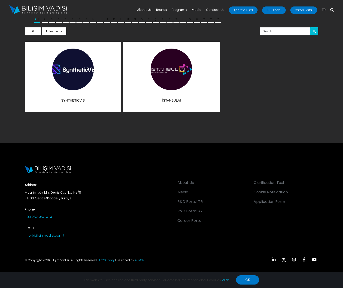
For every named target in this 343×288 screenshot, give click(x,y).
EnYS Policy (107, 260)
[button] (332, 10)
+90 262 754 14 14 (38, 217)
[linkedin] (274, 259)
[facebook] (304, 259)
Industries (52, 31)
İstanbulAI (171, 100)
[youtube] (314, 259)
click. (225, 280)
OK (247, 279)
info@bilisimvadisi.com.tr (45, 235)
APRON (139, 260)
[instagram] (294, 259)
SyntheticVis (73, 100)
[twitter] (284, 259)
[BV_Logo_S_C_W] (38, 6)
